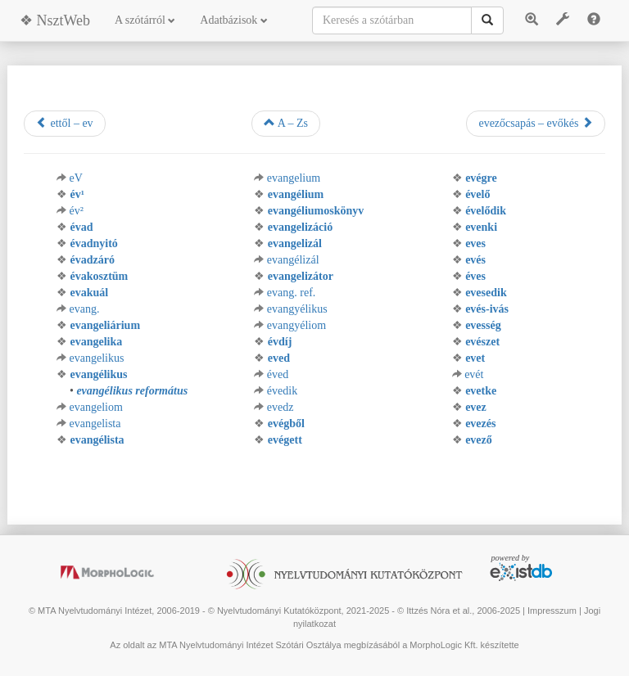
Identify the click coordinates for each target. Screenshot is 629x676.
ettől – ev (64, 122)
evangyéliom (296, 325)
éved (277, 374)
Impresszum (552, 610)
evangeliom (96, 407)
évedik (282, 391)
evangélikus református (132, 391)
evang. (85, 309)
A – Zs (286, 122)
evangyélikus (297, 309)
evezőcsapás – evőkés (535, 122)
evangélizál (293, 260)
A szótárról (145, 20)
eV (76, 178)
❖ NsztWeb (55, 20)
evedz (280, 407)
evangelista (95, 423)
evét (473, 374)
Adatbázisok (233, 20)
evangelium (293, 178)
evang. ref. (291, 292)
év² (77, 211)
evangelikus (97, 358)
